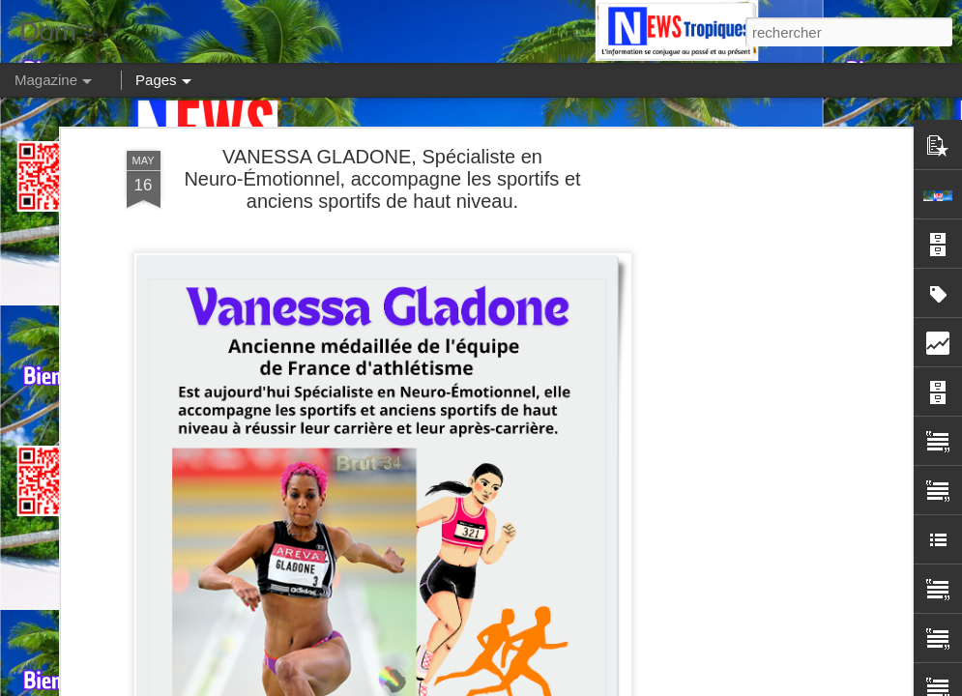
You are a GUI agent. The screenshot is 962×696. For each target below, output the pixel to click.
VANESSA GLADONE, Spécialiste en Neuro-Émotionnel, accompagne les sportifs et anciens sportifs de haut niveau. (382, 145)
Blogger (820, 685)
